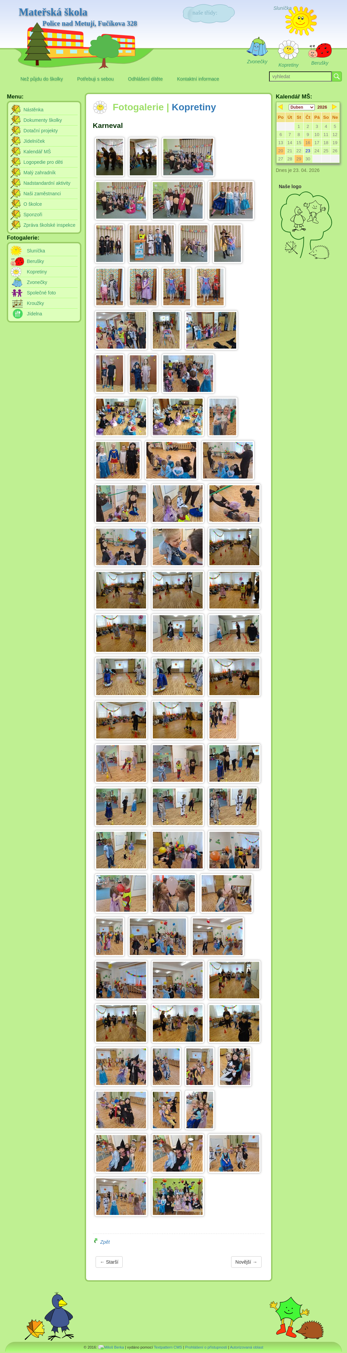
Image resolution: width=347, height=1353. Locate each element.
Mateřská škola (78, 17)
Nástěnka (33, 109)
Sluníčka (36, 250)
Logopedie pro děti (43, 162)
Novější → (247, 1262)
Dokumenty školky (42, 120)
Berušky (35, 261)
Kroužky (35, 303)
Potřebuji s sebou (95, 79)
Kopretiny (194, 107)
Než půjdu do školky (41, 79)
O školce (32, 204)
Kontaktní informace (198, 79)
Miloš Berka (114, 1347)
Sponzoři (32, 214)
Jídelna (34, 313)
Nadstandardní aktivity (46, 183)
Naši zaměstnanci (42, 193)
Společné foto (41, 292)
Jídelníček (34, 141)
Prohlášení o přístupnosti (206, 1347)
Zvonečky (37, 282)
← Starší (109, 1262)
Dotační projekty (40, 130)
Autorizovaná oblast (246, 1347)
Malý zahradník (39, 172)
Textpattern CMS (168, 1347)
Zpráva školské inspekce (49, 225)
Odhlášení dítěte (145, 79)
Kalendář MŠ (37, 151)
